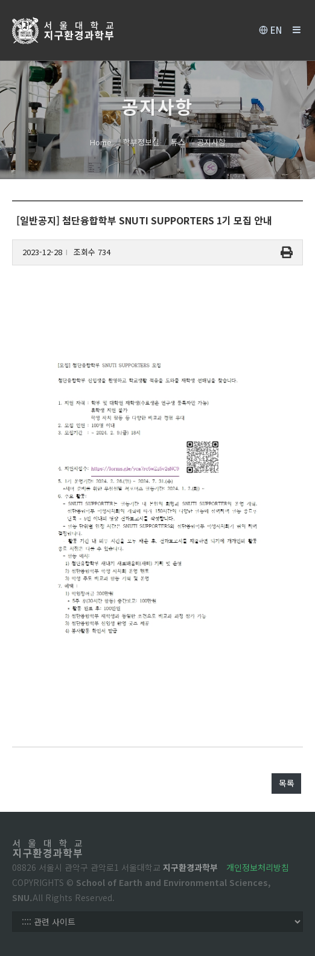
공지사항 (211, 142)
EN (270, 30)
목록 (286, 783)
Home (101, 142)
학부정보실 (141, 142)
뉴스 (178, 142)
